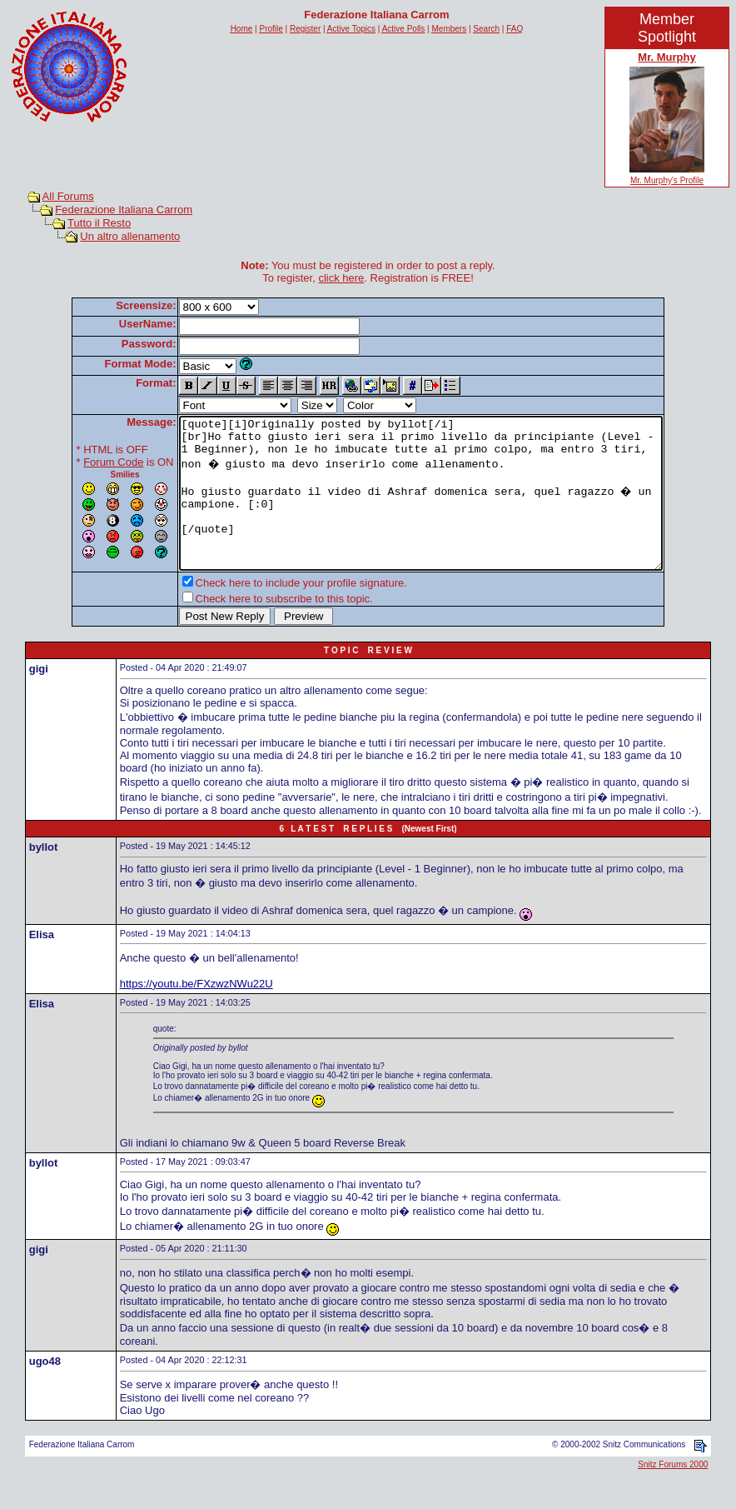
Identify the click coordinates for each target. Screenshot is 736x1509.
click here (341, 278)
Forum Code (84, 462)
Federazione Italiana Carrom (123, 209)
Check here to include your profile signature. (272, 613)
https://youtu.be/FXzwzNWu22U (196, 1013)
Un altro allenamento (130, 236)
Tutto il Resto (99, 223)
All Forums (68, 196)
